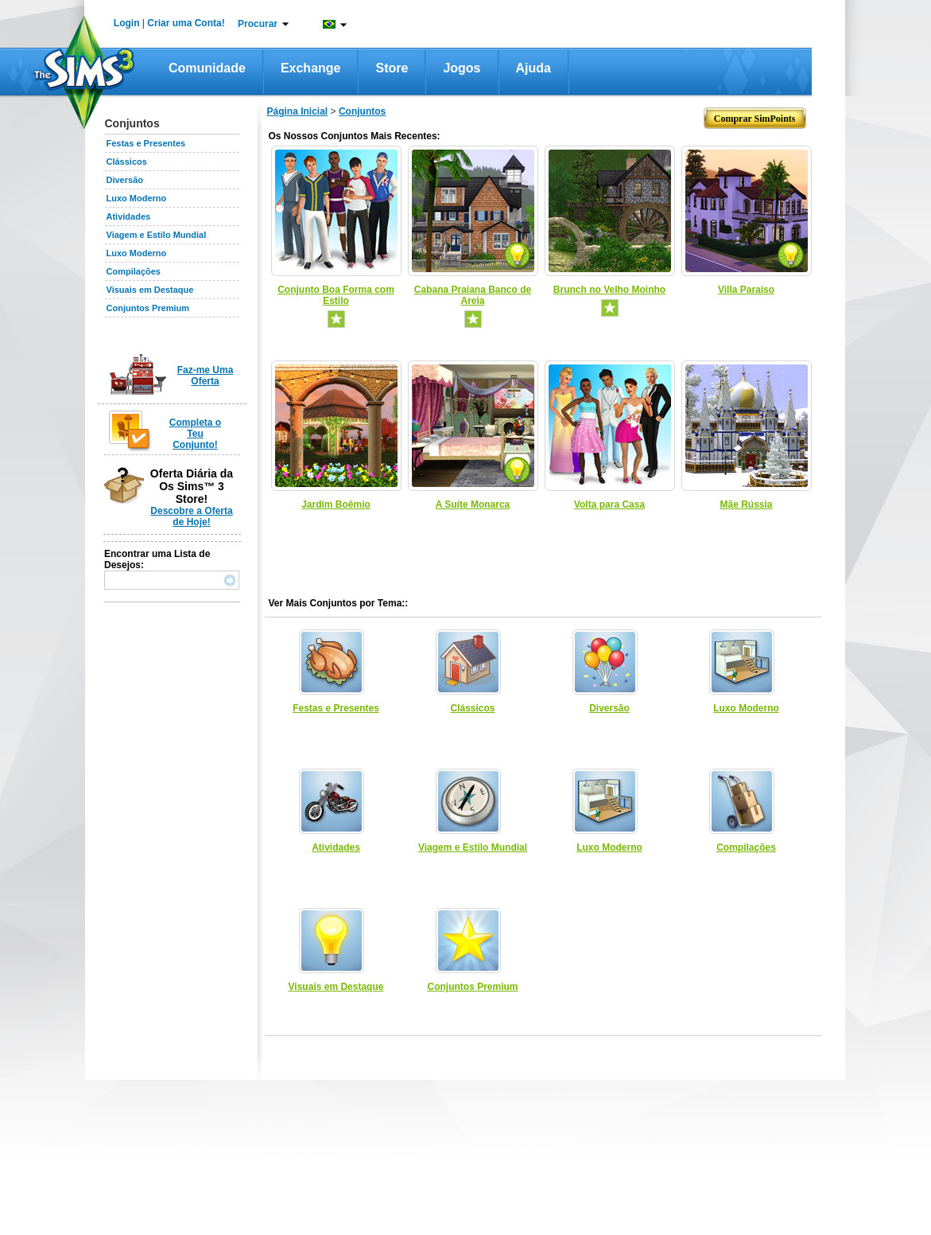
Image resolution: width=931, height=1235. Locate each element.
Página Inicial (297, 111)
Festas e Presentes (146, 143)
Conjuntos (362, 111)
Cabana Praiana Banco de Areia (472, 295)
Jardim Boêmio (335, 504)
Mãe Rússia (746, 504)
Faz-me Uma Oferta (205, 375)
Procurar (257, 23)
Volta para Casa (609, 504)
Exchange (311, 68)
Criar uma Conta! (185, 23)
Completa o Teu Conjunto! (195, 433)
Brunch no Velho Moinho (609, 289)
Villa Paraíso (746, 289)
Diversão (125, 180)
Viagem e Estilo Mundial (157, 235)
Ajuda (533, 68)
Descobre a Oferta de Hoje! (191, 516)
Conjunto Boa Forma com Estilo (335, 295)
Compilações (134, 271)
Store (391, 68)
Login (127, 23)
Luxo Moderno (137, 198)
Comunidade (207, 68)
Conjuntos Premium (148, 308)
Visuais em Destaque (150, 289)
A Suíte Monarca (473, 504)
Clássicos (127, 161)
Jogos (461, 68)
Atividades (129, 216)
